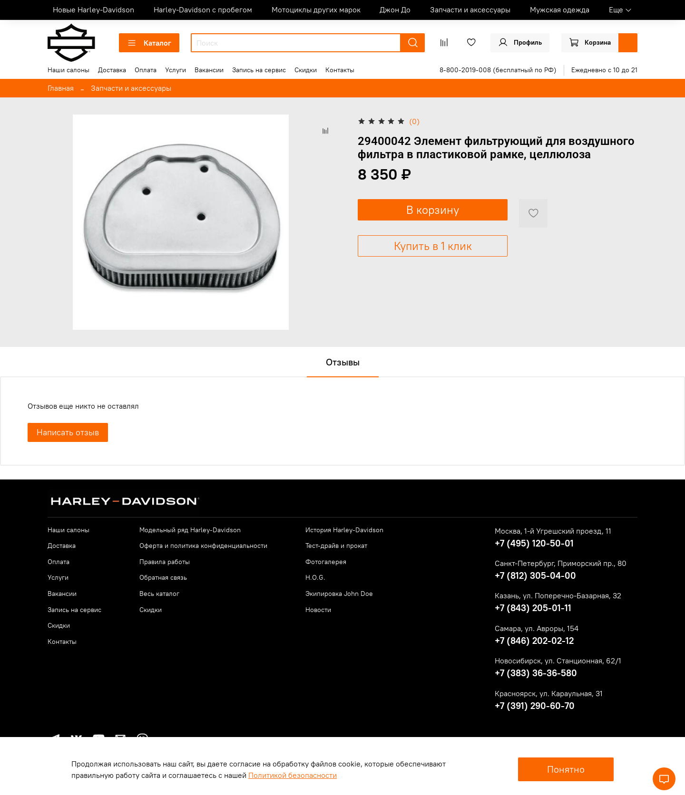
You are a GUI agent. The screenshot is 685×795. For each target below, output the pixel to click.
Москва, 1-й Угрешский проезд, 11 (553, 531)
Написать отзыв (68, 432)
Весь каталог (159, 593)
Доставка (112, 70)
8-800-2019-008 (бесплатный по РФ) (498, 70)
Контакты (339, 70)
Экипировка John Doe (339, 593)
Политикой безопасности (292, 775)
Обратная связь (163, 577)
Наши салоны (68, 70)
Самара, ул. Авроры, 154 (536, 628)
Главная (61, 88)
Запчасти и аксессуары (470, 9)
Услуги (175, 70)
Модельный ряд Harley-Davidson (190, 530)
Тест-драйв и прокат (336, 545)
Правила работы (164, 561)
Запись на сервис (259, 70)
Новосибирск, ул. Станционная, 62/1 (558, 660)
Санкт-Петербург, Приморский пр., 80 (560, 563)
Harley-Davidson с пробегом (203, 9)
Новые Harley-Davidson (93, 9)
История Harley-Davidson (344, 530)
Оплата (146, 70)
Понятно (566, 769)
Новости (318, 609)
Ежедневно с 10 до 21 (604, 70)
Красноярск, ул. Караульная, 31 (549, 693)
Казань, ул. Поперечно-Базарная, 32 (558, 595)
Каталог (149, 43)
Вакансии (209, 70)
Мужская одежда (559, 9)
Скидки (305, 70)
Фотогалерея (325, 561)
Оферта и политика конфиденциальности (203, 545)
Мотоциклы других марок (316, 9)
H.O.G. (315, 577)
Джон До (395, 9)
